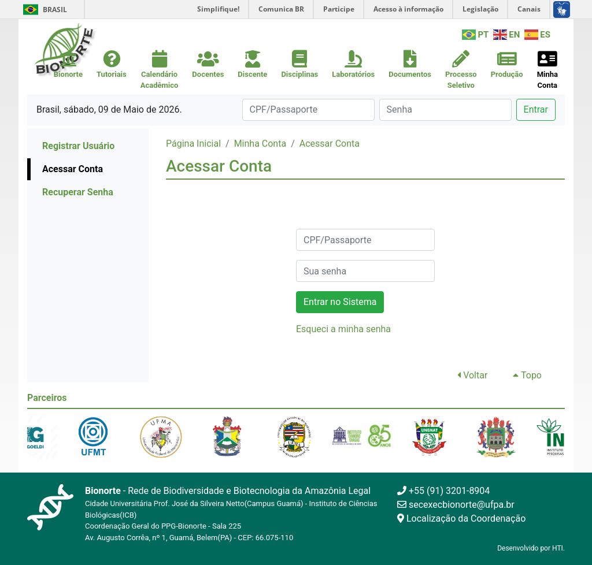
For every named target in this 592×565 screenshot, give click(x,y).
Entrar (536, 109)
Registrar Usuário (78, 145)
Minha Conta (260, 143)
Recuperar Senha (77, 192)
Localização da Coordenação (461, 518)
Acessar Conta (72, 168)
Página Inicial (193, 143)
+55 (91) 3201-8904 (443, 490)
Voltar (472, 375)
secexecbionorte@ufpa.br (456, 504)
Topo (527, 375)
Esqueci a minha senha (343, 329)
